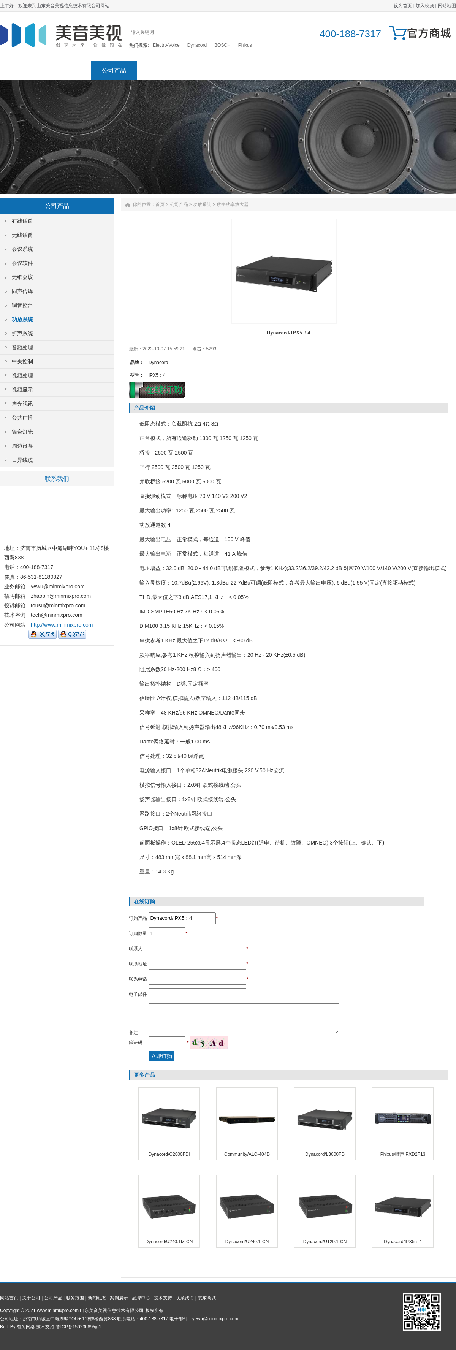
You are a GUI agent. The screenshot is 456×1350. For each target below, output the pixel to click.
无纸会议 (22, 277)
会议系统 (22, 249)
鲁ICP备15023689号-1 (78, 1326)
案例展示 (251, 70)
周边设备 (22, 446)
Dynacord (197, 45)
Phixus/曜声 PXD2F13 (403, 1154)
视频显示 (22, 390)
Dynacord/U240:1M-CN (169, 1241)
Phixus (245, 45)
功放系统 (22, 319)
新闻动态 (205, 70)
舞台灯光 (22, 432)
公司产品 (114, 70)
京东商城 (433, 70)
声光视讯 (22, 404)
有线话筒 (22, 221)
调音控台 (22, 305)
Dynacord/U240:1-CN (247, 1241)
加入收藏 (425, 5)
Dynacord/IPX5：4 (402, 1241)
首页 (160, 204)
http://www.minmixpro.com (62, 625)
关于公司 (68, 70)
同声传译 (22, 291)
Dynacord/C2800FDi (169, 1154)
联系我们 (387, 70)
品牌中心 (296, 70)
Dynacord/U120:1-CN (325, 1241)
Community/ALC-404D (247, 1154)
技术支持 (342, 70)
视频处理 (22, 375)
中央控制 (22, 361)
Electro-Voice (166, 45)
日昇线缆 (22, 460)
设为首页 (403, 5)
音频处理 (22, 347)
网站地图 (447, 5)
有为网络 (26, 1326)
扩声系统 (22, 333)
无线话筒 (22, 235)
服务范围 (159, 70)
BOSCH (222, 45)
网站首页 (23, 70)
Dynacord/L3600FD (325, 1154)
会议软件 (22, 263)
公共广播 (22, 418)
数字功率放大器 (233, 204)
